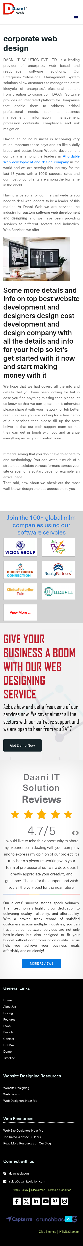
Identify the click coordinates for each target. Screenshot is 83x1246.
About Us (9, 1006)
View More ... (20, 612)
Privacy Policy (19, 1190)
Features (9, 1019)
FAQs (7, 1026)
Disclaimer (38, 1190)
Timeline (9, 1058)
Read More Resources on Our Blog (27, 1143)
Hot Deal (9, 1045)
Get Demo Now (22, 745)
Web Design (11, 1094)
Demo (7, 1051)
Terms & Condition (59, 1190)
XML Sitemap (47, 1232)
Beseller (9, 1032)
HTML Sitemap (69, 1232)
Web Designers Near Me (20, 1100)
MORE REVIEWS (41, 963)
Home (7, 1000)
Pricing (8, 1013)
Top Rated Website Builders (22, 1137)
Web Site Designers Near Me (23, 1130)
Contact (8, 1038)
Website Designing (16, 1088)
